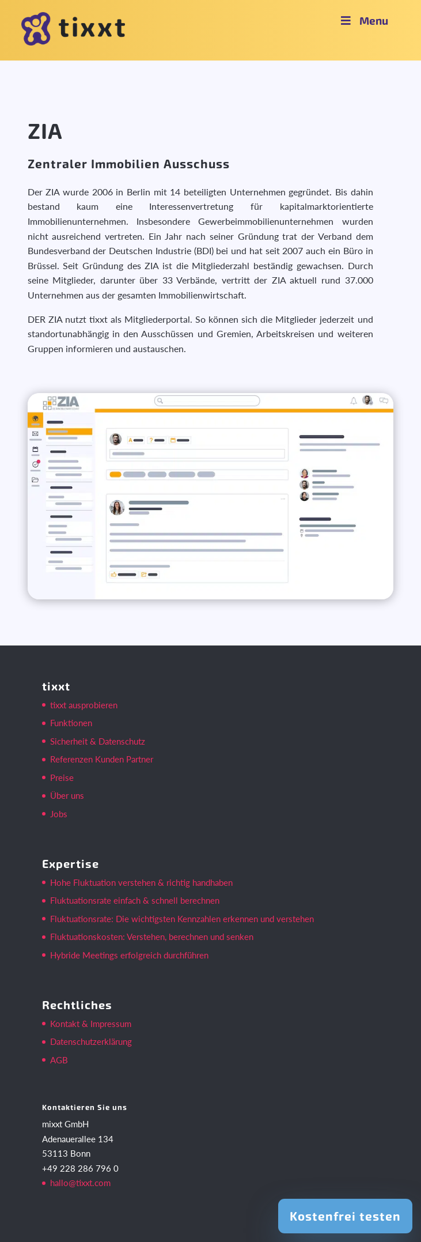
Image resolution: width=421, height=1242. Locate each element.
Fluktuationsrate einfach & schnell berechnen (134, 900)
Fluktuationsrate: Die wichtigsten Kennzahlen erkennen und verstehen (182, 918)
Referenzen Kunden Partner (101, 759)
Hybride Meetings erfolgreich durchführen (129, 955)
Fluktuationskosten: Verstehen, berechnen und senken (151, 936)
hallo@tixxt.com (80, 1182)
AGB (59, 1060)
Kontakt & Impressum (90, 1023)
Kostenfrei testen (345, 1216)
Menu (363, 20)
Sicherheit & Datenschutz (97, 741)
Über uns (67, 795)
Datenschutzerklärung (91, 1041)
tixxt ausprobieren (83, 705)
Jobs (58, 814)
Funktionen (71, 723)
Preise (62, 777)
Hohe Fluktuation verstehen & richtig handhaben (141, 882)
